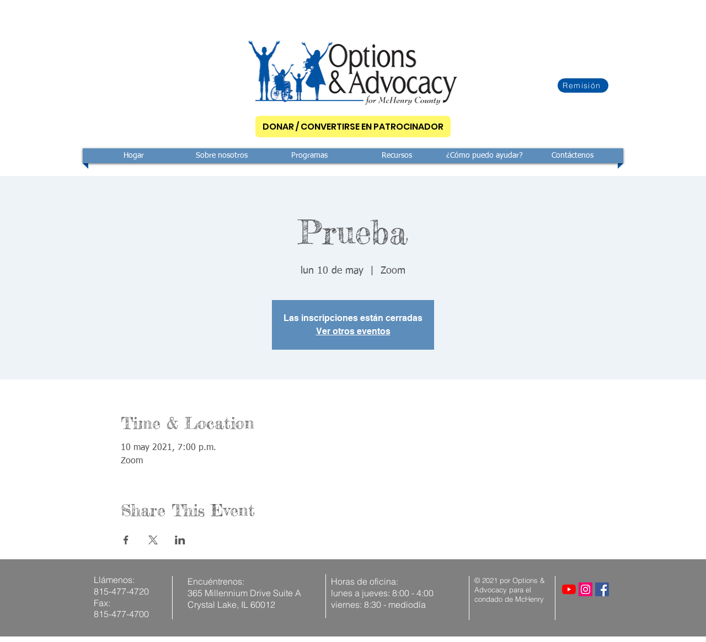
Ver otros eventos (353, 331)
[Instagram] (585, 589)
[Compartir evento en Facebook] (126, 540)
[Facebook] (602, 589)
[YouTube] (569, 589)
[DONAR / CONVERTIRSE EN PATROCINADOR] (353, 126)
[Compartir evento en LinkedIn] (180, 540)
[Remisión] (583, 85)
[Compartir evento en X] (153, 540)
